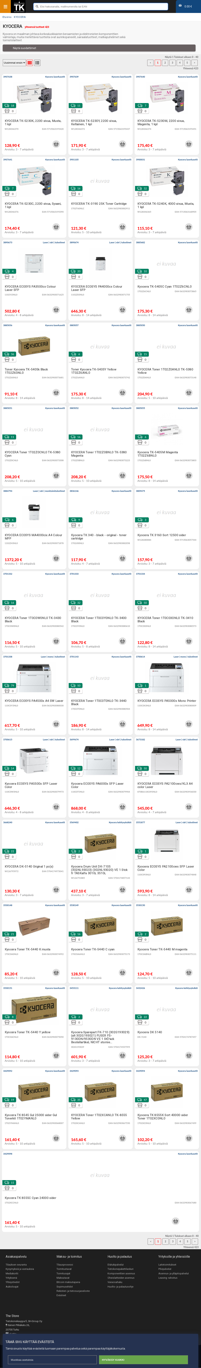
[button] (56, 144)
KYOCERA (20, 17)
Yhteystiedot (13, 1282)
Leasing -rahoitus (168, 1278)
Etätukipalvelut (116, 1264)
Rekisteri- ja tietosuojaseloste (73, 1291)
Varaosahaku (115, 1282)
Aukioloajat (12, 1286)
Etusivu (7, 17)
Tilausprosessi (65, 1264)
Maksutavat (63, 1278)
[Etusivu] (19, 11)
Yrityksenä (11, 1278)
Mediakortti (12, 1273)
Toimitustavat (64, 1269)
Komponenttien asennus (121, 1273)
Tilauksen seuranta (16, 1264)
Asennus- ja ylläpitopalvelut (173, 1273)
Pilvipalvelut (164, 1269)
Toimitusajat (63, 1273)
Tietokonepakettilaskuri (120, 1269)
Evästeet (61, 1295)
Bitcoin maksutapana (68, 1282)
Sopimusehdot (65, 1286)
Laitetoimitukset (167, 1264)
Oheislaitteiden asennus (121, 1278)
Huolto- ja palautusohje (120, 1286)
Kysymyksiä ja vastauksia (20, 1269)
